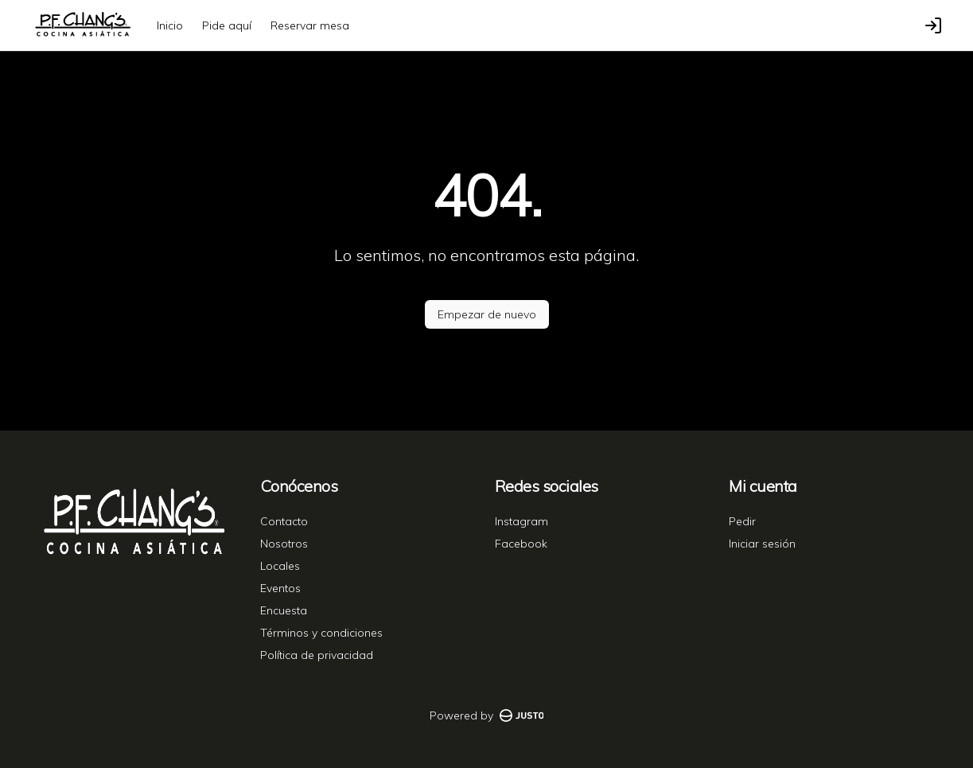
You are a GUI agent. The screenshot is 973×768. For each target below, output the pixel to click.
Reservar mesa (309, 25)
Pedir (742, 521)
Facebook (521, 543)
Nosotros (284, 543)
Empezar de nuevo (487, 314)
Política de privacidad (316, 655)
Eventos (280, 588)
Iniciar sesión (762, 543)
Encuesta (283, 610)
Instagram (521, 521)
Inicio (170, 25)
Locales (280, 566)
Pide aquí (226, 25)
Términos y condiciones (321, 633)
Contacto (284, 521)
